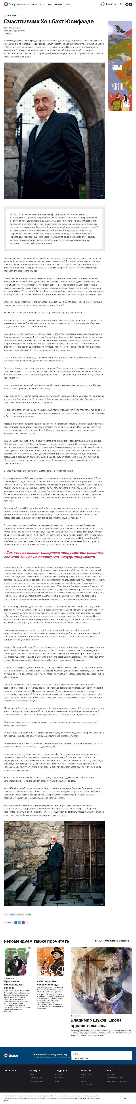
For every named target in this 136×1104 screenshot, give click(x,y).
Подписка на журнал (117, 1081)
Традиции (47, 4)
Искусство (86, 1074)
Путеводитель (37, 1081)
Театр (84, 1081)
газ (6, 914)
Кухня (58, 1081)
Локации (30, 4)
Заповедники (36, 1078)
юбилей (29, 914)
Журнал (111, 1071)
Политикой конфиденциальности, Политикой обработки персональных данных (44, 1098)
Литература (86, 1084)
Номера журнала (62, 4)
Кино (83, 1078)
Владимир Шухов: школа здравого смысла (96, 1022)
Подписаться (81, 1058)
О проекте (112, 1074)
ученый (20, 914)
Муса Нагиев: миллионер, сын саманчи (13, 984)
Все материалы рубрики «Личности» (112, 941)
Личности (21, 4)
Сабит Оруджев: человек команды (47, 983)
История (59, 1078)
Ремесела (60, 1074)
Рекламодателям (115, 1078)
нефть (12, 914)
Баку (32, 1074)
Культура (38, 4)
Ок (125, 1098)
